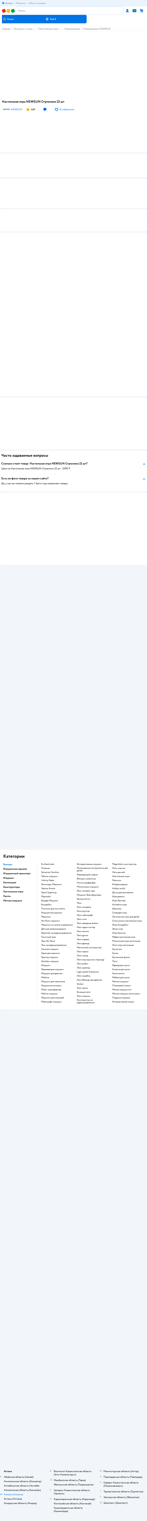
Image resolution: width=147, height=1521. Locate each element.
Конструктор (83, 912)
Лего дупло (82, 936)
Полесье (45, 869)
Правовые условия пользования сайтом (73, 1443)
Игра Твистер (118, 901)
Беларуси (91, 1449)
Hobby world (118, 889)
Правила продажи (73, 1315)
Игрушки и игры (23, 28)
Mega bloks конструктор (124, 865)
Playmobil (46, 897)
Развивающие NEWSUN (97, 28)
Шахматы (116, 909)
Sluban (80, 985)
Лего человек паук (86, 891)
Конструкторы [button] (11, 887)
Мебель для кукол (121, 978)
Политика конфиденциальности (74, 1319)
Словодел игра (119, 913)
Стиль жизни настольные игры (127, 921)
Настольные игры (48, 28)
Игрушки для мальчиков (53, 982)
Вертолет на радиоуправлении (56, 934)
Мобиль (45, 978)
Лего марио (82, 952)
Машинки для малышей (52, 998)
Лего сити (82, 920)
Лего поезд (82, 956)
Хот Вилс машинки (50, 921)
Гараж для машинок (50, 954)
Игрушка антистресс (51, 986)
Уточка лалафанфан (86, 883)
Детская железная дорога (53, 929)
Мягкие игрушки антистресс (126, 994)
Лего (79, 904)
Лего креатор (83, 968)
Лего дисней (118, 873)
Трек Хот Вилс (48, 942)
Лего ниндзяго (84, 908)
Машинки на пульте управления (57, 925)
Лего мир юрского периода (90, 960)
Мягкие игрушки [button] (12, 901)
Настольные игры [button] (13, 892)
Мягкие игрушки (120, 982)
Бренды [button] (7, 865)
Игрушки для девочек (51, 974)
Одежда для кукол (121, 966)
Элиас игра (117, 929)
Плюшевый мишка (121, 986)
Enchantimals (47, 865)
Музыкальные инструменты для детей (92, 870)
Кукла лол (117, 950)
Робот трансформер (51, 990)
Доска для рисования (122, 893)
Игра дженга (118, 897)
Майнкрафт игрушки (51, 1002)
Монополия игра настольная (126, 942)
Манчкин (116, 881)
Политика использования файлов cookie (73, 1324)
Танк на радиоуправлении (54, 946)
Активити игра (119, 905)
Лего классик (118, 869)
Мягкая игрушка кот (122, 990)
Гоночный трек (48, 938)
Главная (6, 28)
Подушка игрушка (121, 998)
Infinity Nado (47, 881)
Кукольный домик (121, 958)
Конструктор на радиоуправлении (86, 1002)
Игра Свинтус (119, 934)
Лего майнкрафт (85, 916)
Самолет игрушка (49, 950)
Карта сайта (73, 1333)
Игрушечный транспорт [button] (17, 874)
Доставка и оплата (74, 1306)
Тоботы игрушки (49, 877)
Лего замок (82, 989)
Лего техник (83, 932)
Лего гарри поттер (86, 928)
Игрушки (45, 966)
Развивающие (72, 28)
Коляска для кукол (121, 970)
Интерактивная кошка (123, 1002)
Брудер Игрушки (49, 901)
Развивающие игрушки (52, 970)
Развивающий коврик (87, 875)
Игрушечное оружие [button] (15, 869)
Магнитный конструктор (89, 948)
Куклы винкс (118, 974)
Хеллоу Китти (83, 900)
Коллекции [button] (9, 883)
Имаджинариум (120, 885)
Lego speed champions (88, 972)
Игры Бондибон (120, 925)
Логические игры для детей (125, 917)
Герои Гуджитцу (49, 893)
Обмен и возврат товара (73, 1310)
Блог (73, 1401)
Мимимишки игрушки (88, 887)
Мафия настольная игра (123, 938)
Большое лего (83, 993)
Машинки (46, 917)
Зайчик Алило (48, 889)
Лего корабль (83, 976)
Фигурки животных (86, 879)
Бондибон (46, 905)
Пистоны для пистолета (53, 909)
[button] (51, 19)
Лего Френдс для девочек (89, 980)
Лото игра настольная (123, 946)
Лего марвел (83, 940)
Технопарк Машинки (51, 885)
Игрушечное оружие (51, 913)
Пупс (115, 962)
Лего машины (83, 997)
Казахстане (79, 1449)
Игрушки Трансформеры (89, 895)
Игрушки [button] (8, 878)
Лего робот (82, 964)
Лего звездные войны (87, 924)
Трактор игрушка (49, 958)
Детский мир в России (62, 1449)
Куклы (115, 954)
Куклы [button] (7, 897)
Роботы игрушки (49, 994)
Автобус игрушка (49, 962)
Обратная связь (73, 1328)
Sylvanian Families (50, 873)
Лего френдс (83, 944)
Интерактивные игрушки (89, 865)
